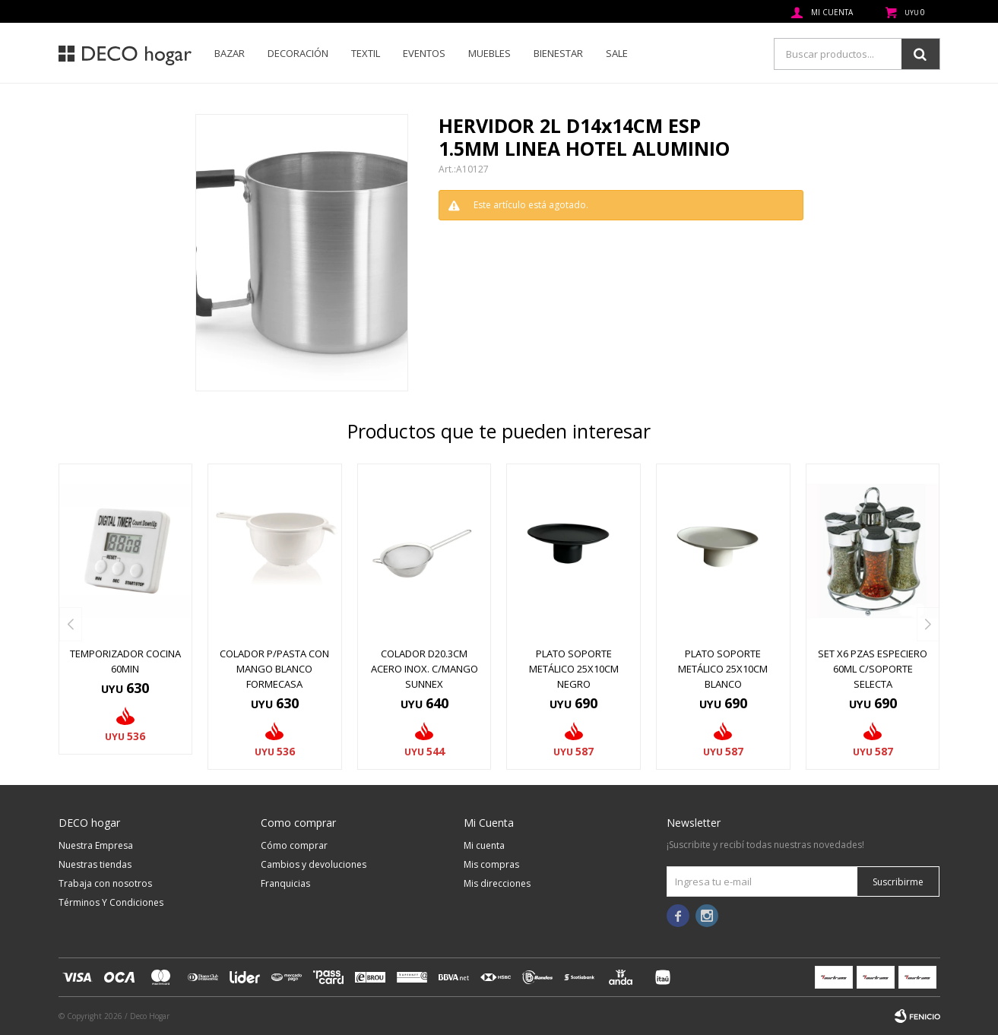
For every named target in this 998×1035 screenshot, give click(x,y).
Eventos (424, 53)
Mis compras (491, 864)
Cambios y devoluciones (313, 864)
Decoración (298, 53)
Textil (365, 53)
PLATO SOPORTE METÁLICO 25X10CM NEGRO (574, 669)
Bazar (229, 53)
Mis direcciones (497, 883)
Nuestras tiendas (95, 864)
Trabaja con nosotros (105, 883)
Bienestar (558, 53)
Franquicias (285, 883)
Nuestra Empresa (96, 845)
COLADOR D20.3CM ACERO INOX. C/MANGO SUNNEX (424, 669)
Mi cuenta (484, 845)
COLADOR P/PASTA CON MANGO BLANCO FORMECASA (274, 669)
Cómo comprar (294, 845)
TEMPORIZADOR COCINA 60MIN (125, 661)
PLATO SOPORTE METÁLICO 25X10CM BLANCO (723, 669)
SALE (617, 53)
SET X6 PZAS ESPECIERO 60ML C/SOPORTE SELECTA (872, 669)
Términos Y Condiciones (111, 902)
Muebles (489, 53)
